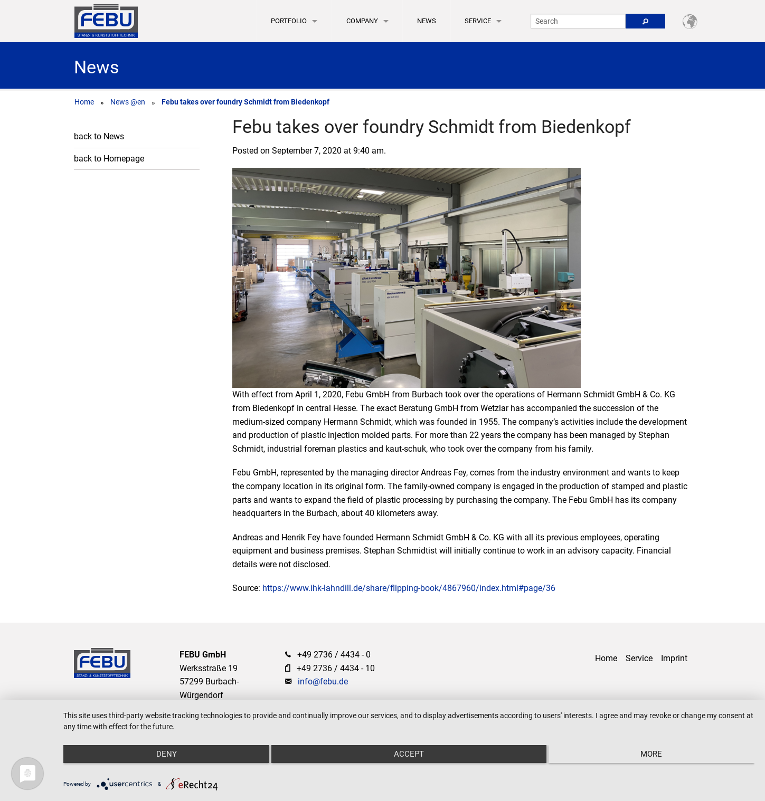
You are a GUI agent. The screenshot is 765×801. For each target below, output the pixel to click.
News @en (127, 102)
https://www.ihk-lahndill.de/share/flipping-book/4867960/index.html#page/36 (408, 588)
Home (84, 102)
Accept (409, 754)
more (651, 754)
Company (362, 21)
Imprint (674, 658)
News (426, 21)
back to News (99, 136)
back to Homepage (109, 159)
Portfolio (289, 21)
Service (478, 21)
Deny (166, 754)
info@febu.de (323, 681)
